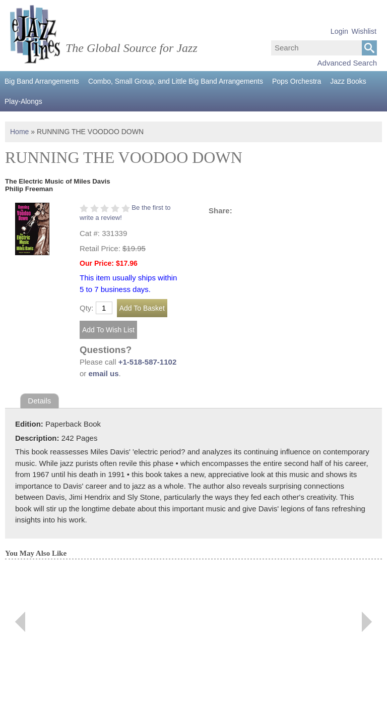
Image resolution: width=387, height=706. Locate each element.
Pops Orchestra (296, 81)
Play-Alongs (23, 101)
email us (104, 373)
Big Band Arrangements (42, 81)
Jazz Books (348, 81)
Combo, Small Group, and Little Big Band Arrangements (175, 81)
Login (339, 31)
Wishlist (363, 31)
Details (39, 400)
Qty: (87, 308)
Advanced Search (347, 62)
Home (19, 132)
